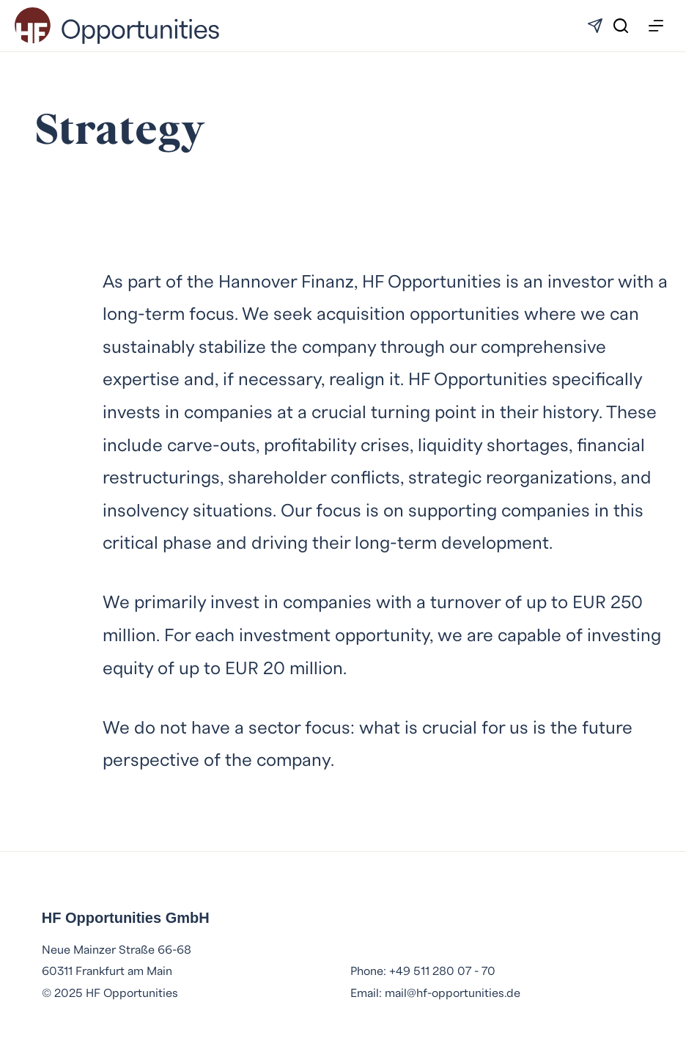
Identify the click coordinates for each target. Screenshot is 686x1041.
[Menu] (656, 25)
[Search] (620, 25)
